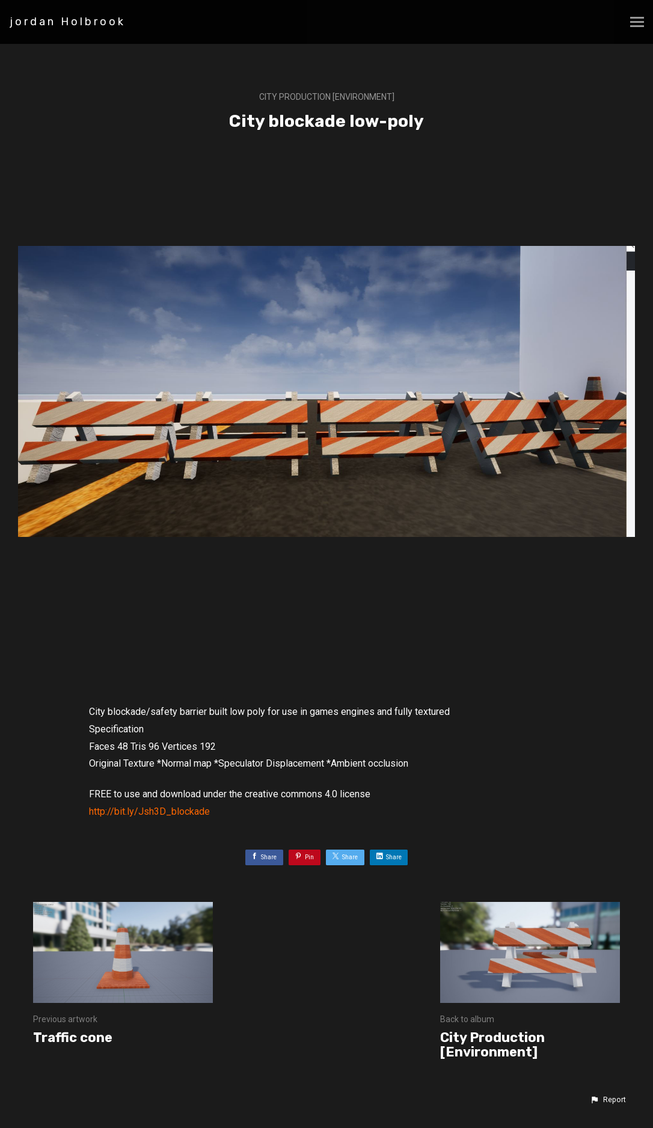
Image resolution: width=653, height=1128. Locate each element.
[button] (608, 1099)
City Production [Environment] (326, 97)
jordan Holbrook (68, 21)
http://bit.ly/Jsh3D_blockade (149, 811)
